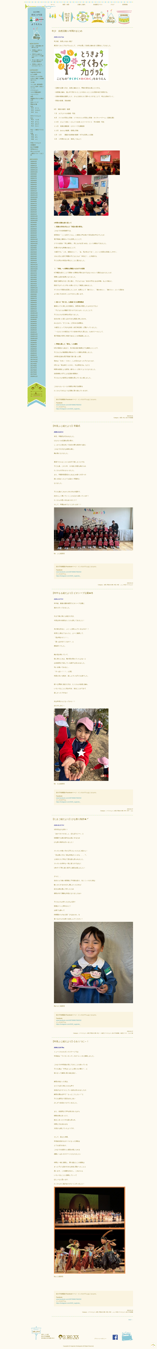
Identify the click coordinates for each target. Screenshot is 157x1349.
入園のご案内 (81, 4)
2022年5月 (34, 254)
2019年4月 (34, 325)
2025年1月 (34, 191)
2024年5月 (34, 208)
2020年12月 (34, 288)
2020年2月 (34, 309)
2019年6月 (34, 321)
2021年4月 (34, 279)
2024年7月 (34, 203)
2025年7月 (34, 178)
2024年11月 (34, 195)
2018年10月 (34, 338)
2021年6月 (34, 275)
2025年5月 (34, 182)
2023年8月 (34, 224)
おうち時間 (34, 74)
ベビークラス (34, 94)
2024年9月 (34, 199)
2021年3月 (34, 281)
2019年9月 (34, 319)
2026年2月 (34, 163)
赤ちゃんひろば (35, 151)
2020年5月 (34, 302)
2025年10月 (34, 172)
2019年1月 (34, 332)
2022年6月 (34, 252)
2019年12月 (34, 313)
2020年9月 (34, 294)
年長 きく (34, 135)
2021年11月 (34, 267)
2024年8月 (34, 201)
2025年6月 (34, 180)
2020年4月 (34, 305)
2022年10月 (34, 243)
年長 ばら (34, 137)
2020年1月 (34, 311)
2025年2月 (34, 189)
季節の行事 (34, 104)
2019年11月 (34, 315)
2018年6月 (34, 347)
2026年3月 (34, 161)
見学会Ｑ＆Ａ (34, 149)
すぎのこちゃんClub (36, 76)
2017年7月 (34, 368)
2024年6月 (34, 205)
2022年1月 (34, 262)
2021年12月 (34, 264)
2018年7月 (34, 345)
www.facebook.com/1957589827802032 (68, 405)
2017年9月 (34, 364)
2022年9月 (34, 246)
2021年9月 (34, 271)
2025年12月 (34, 168)
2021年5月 (34, 277)
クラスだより (34, 90)
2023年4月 (34, 233)
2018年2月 (34, 353)
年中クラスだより (36, 116)
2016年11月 (34, 376)
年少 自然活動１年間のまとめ (37, 46)
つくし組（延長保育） (37, 84)
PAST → (130, 1319)
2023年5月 (34, 231)
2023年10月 (34, 220)
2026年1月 (34, 165)
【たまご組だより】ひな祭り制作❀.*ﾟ (37, 60)
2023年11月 (34, 218)
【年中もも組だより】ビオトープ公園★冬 (37, 55)
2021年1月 (34, 286)
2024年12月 (34, 193)
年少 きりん (35, 122)
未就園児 (33, 145)
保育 (32, 96)
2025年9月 (34, 174)
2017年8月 (34, 366)
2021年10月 (34, 269)
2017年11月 (34, 359)
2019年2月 (34, 330)
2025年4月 (34, 184)
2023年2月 (34, 235)
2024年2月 (34, 212)
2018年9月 (34, 340)
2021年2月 (34, 283)
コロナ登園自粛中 (36, 92)
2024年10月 (34, 197)
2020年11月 (34, 290)
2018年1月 (34, 355)
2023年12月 (34, 216)
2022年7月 (34, 250)
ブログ (112, 4)
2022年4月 (34, 256)
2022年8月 (34, 248)
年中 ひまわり (35, 110)
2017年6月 (34, 370)
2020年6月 (34, 300)
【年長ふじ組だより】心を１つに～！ (37, 64)
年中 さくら (35, 108)
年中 (32, 106)
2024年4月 (34, 210)
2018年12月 (34, 334)
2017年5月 (34, 372)
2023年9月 (34, 222)
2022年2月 (34, 260)
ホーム (53, 4)
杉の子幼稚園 (34, 147)
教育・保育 (66, 4)
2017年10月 (34, 361)
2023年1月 (34, 237)
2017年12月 (34, 357)
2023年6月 (34, 229)
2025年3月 (34, 187)
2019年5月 (34, 323)
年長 (32, 133)
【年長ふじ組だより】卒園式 (37, 50)
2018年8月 (34, 342)
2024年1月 (34, 214)
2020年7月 (34, 298)
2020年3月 (34, 307)
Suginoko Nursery (36, 72)
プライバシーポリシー (100, 1338)
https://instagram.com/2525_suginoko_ (68, 409)
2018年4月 (34, 351)
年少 (32, 118)
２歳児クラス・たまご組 (126, 1033)
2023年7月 (34, 227)
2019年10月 (34, 317)
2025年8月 (34, 176)
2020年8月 (34, 296)
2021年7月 (34, 273)
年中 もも (34, 112)
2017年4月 (34, 374)
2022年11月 (34, 241)
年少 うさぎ (35, 119)
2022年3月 (34, 258)
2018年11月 (34, 336)
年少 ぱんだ (35, 124)
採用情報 (125, 4)
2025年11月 (34, 170)
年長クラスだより (36, 143)
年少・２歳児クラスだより (104, 1033)
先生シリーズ (34, 102)
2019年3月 (34, 328)
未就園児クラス (97, 4)
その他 (32, 82)
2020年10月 (34, 292)
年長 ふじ (34, 139)
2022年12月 (34, 239)
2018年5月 (34, 349)
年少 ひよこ (35, 126)
